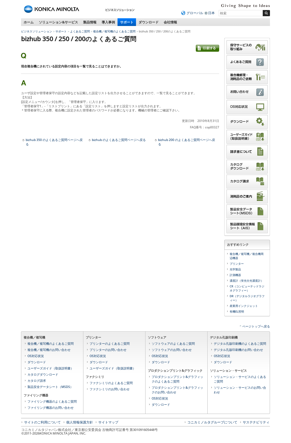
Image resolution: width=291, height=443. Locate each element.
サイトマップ (108, 422)
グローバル (195, 13)
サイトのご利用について (42, 422)
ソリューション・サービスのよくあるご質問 (240, 379)
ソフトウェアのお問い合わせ (172, 350)
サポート (126, 22)
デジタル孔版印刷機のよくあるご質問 (240, 343)
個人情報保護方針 (79, 422)
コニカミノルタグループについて (212, 422)
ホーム (29, 22)
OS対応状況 (35, 356)
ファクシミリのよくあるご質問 (111, 383)
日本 (211, 13)
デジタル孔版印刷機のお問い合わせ (238, 350)
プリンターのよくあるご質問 (110, 343)
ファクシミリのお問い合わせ (110, 389)
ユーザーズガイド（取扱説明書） (50, 368)
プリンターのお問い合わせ (108, 350)
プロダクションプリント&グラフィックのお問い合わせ (177, 389)
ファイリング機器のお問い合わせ (50, 407)
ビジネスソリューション (36, 31)
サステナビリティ (256, 422)
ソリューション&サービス (58, 22)
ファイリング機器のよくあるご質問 (52, 401)
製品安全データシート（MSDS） (50, 387)
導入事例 (108, 22)
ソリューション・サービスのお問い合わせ (240, 389)
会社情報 (170, 22)
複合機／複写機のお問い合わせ (49, 350)
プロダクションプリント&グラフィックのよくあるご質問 (177, 379)
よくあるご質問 (80, 31)
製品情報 (89, 22)
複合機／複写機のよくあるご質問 (114, 31)
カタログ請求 (36, 380)
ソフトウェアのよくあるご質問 (173, 343)
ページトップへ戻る (256, 326)
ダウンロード (149, 22)
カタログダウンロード (42, 374)
